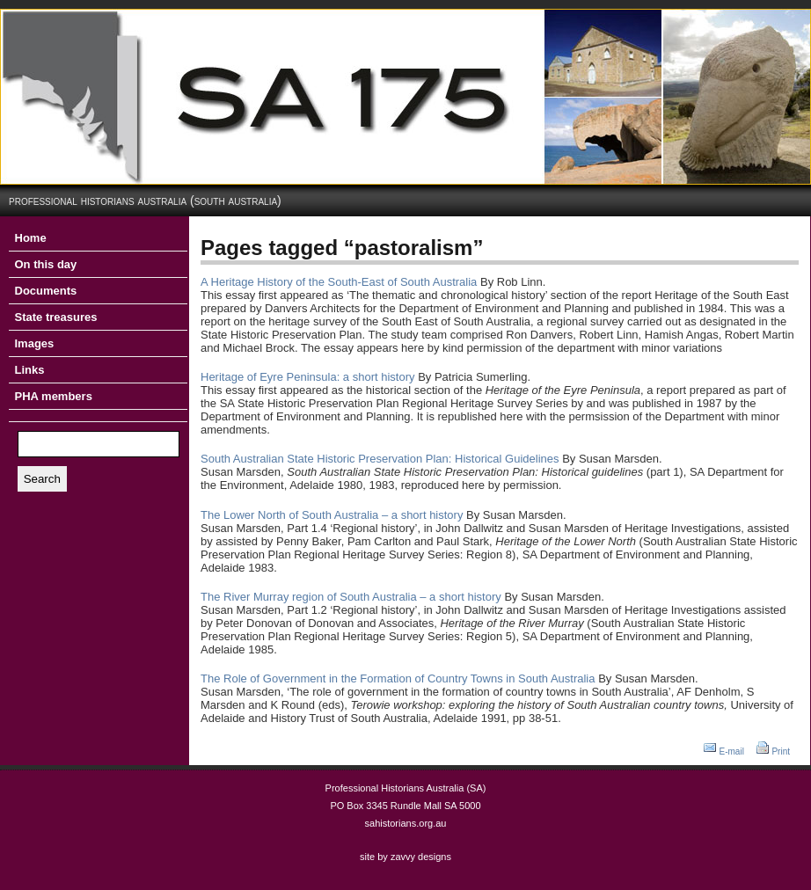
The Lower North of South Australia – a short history (332, 515)
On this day (46, 264)
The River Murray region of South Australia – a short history (351, 596)
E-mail (732, 751)
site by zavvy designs (405, 856)
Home (31, 237)
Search (42, 478)
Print (780, 751)
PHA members (53, 396)
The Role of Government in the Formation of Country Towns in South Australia (398, 678)
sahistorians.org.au (406, 823)
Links (30, 369)
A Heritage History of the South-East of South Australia (339, 281)
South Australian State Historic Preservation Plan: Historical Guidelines (380, 458)
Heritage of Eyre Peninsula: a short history (308, 376)
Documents (46, 290)
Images (35, 343)
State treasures (56, 317)
